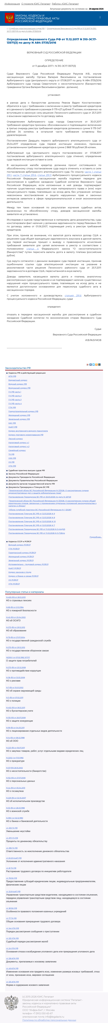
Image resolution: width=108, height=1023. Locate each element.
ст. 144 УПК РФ (12, 928)
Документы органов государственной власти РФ (31, 484)
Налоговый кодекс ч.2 (18, 446)
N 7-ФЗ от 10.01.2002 (14, 688)
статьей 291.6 (73, 295)
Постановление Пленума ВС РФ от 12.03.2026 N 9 (31, 513)
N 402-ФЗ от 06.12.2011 (15, 708)
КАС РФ (12, 423)
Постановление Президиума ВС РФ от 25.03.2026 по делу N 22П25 (39, 497)
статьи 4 (33, 248)
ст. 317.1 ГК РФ (12, 838)
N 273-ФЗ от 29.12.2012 (15, 627)
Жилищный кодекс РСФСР (21, 556)
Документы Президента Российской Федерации (31, 477)
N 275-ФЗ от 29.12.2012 (15, 647)
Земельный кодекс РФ (19, 419)
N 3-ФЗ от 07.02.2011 (14, 698)
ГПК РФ (12, 407)
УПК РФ (12, 466)
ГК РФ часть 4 (15, 403)
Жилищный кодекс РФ (19, 415)
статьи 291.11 (45, 175)
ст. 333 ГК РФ (12, 828)
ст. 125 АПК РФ (12, 982)
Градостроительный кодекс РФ (23, 411)
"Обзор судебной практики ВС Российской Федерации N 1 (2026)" (40, 510)
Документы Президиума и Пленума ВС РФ (28, 487)
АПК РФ (12, 376)
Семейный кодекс (17, 450)
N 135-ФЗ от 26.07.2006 (16, 718)
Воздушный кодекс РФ (19, 388)
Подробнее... (96, 537)
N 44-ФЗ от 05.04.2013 (15, 788)
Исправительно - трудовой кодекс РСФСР (28, 564)
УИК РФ (12, 458)
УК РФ (11, 462)
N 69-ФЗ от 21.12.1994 (15, 607)
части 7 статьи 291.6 (24, 175)
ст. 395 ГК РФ (12, 848)
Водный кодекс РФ (17, 384)
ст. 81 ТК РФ (11, 868)
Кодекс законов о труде (19, 572)
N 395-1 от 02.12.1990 (14, 818)
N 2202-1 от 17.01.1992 (14, 758)
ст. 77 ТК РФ (11, 918)
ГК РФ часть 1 (14, 392)
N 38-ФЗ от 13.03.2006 (15, 677)
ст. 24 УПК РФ (12, 948)
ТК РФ (11, 454)
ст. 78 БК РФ (11, 878)
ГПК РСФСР (14, 549)
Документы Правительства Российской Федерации (33, 480)
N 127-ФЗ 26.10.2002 (14, 768)
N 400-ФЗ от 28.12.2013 (16, 597)
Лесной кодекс (15, 439)
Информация (12, 4)
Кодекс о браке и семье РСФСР (23, 576)
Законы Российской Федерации (23, 474)
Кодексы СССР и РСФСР (19, 541)
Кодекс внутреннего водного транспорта (28, 431)
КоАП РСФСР (14, 568)
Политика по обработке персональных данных (49, 1020)
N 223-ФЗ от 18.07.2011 (15, 748)
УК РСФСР (13, 580)
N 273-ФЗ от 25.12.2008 (16, 667)
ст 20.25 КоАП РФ (14, 858)
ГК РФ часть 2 (14, 396)
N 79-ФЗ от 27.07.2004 (15, 637)
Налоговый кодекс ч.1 (18, 442)
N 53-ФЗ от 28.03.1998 (15, 808)
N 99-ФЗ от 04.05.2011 (15, 728)
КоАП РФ (12, 427)
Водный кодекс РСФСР (19, 545)
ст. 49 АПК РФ (12, 968)
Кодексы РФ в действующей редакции (27, 373)
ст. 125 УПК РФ (12, 938)
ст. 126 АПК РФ (12, 958)
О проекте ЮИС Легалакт (35, 4)
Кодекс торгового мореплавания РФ (25, 435)
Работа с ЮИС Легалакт (65, 4)
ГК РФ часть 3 (14, 399)
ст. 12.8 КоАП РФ (13, 891)
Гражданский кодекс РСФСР (22, 552)
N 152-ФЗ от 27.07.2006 (15, 778)
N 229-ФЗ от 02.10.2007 (16, 798)
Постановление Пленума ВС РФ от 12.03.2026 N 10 (32, 521)
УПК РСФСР (14, 584)
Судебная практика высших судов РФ (26, 470)
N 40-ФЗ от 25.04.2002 (16, 617)
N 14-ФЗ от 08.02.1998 (15, 738)
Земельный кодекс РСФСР (21, 560)
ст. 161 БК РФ (11, 908)
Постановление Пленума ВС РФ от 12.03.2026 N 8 (31, 517)
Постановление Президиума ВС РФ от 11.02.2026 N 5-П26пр (36, 533)
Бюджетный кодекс (17, 380)
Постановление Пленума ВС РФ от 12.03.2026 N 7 (31, 525)
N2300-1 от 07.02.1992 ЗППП (18, 657)
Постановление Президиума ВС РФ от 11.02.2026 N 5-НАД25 (36, 529)
